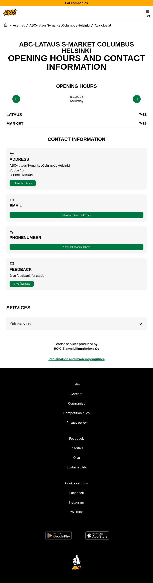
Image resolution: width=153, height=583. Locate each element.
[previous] (16, 99)
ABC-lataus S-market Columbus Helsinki (76, 47)
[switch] (147, 13)
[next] (137, 99)
